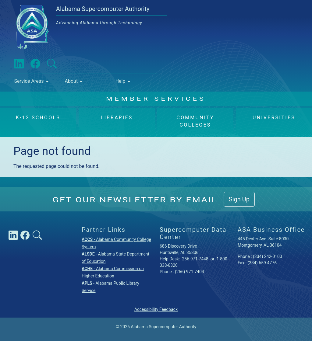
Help (120, 81)
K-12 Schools (38, 117)
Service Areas (29, 81)
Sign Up (239, 199)
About (71, 81)
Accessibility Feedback (156, 309)
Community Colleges (195, 121)
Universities (274, 117)
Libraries (117, 117)
